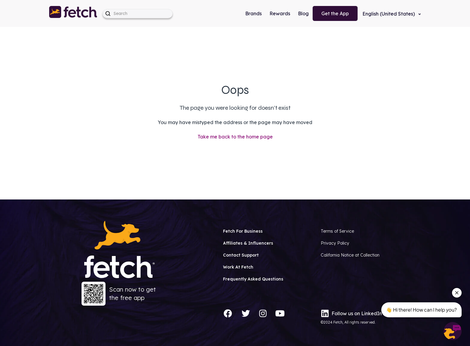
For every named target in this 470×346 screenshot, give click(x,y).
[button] (73, 13)
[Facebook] (228, 313)
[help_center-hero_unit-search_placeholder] (138, 13)
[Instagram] (263, 313)
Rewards (279, 13)
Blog (303, 13)
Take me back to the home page (235, 137)
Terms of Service (337, 231)
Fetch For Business (243, 231)
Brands (253, 13)
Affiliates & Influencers (248, 243)
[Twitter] (246, 313)
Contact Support (241, 255)
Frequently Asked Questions (253, 279)
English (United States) (389, 14)
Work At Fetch (238, 267)
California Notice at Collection (350, 255)
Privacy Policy (335, 243)
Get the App (335, 13)
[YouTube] (280, 313)
